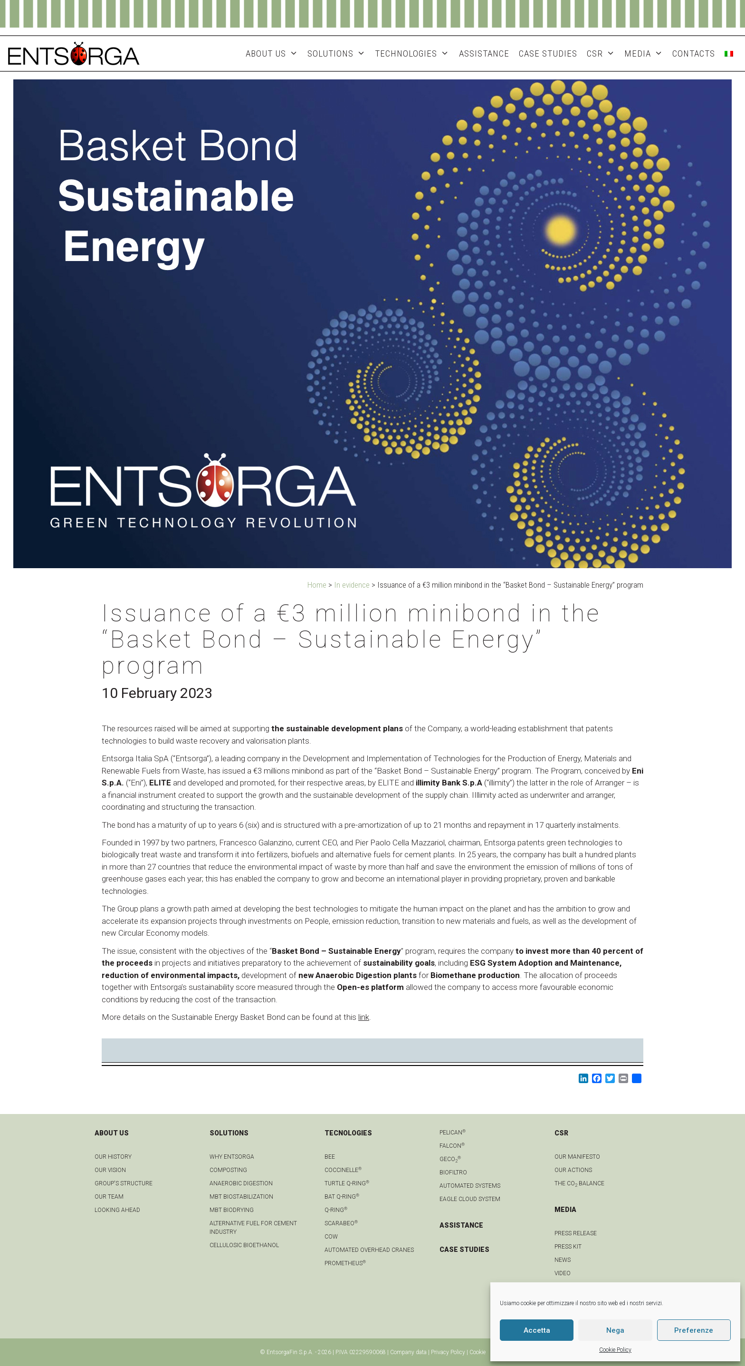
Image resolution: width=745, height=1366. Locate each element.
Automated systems (469, 1185)
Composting (228, 1170)
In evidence (352, 585)
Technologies (414, 53)
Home (316, 585)
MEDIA (646, 53)
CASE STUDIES (464, 1249)
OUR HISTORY (113, 1156)
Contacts (693, 53)
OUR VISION (110, 1170)
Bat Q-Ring (342, 1196)
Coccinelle (343, 1170)
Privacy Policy (448, 1352)
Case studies (548, 53)
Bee (330, 1156)
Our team (109, 1196)
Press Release (575, 1233)
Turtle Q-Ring (347, 1183)
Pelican (452, 1132)
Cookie (477, 1352)
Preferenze (693, 1330)
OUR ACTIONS (573, 1170)
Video (562, 1273)
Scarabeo (341, 1223)
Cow (331, 1236)
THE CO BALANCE (579, 1183)
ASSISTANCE (484, 53)
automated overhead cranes (369, 1250)
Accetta (537, 1330)
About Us (274, 53)
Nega (615, 1330)
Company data (408, 1352)
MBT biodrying (232, 1210)
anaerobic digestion (241, 1183)
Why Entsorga (232, 1156)
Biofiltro (453, 1172)
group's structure (124, 1183)
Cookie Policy (615, 1350)
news (562, 1260)
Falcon (452, 1146)
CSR (603, 53)
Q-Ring (336, 1210)
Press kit (568, 1246)
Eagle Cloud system (469, 1199)
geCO (450, 1159)
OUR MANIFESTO (577, 1156)
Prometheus (345, 1263)
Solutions (338, 53)
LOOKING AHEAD (117, 1210)
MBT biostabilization (241, 1196)
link (363, 1017)
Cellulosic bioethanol (244, 1245)
